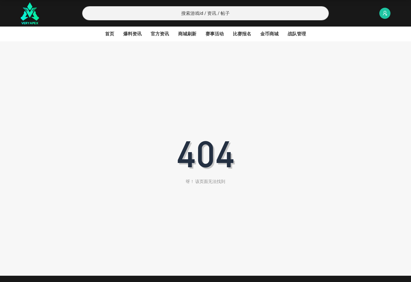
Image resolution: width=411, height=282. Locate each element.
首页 (109, 34)
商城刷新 (187, 34)
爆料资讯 (132, 34)
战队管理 (297, 34)
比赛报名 (242, 34)
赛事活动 (215, 34)
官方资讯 (160, 34)
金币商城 (269, 34)
